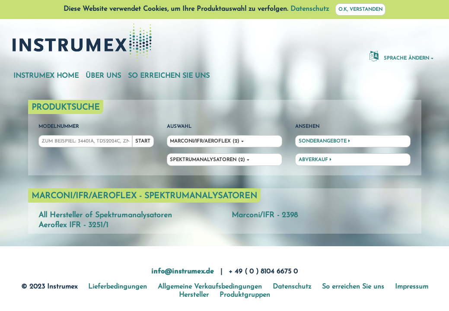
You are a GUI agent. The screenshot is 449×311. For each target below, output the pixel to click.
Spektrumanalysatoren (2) (207, 160)
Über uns (103, 76)
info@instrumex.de (182, 271)
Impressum (411, 286)
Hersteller (194, 295)
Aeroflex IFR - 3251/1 (73, 225)
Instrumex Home (46, 76)
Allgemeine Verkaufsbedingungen (210, 286)
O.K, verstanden (360, 9)
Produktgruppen (245, 295)
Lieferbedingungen (117, 286)
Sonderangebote (324, 141)
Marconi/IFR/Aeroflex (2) (204, 141)
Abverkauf (315, 159)
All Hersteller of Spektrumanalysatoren (105, 215)
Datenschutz (309, 9)
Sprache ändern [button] (399, 56)
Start (142, 141)
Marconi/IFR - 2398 (265, 215)
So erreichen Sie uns (169, 76)
